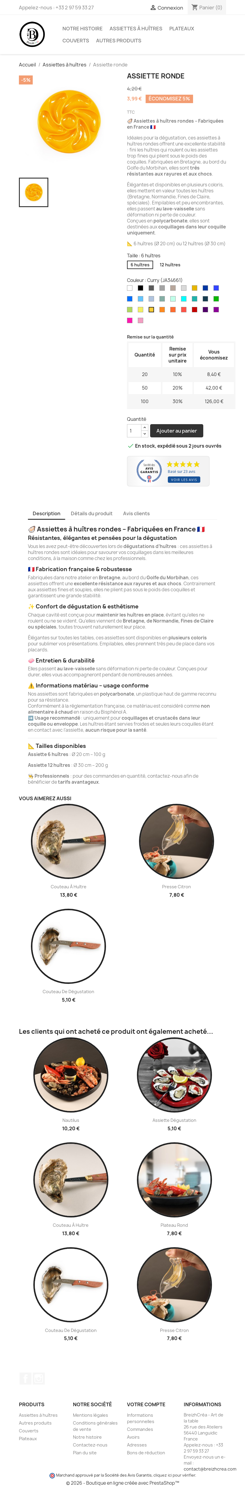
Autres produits (118, 40)
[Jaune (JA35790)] (142, 311)
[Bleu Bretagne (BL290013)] (131, 300)
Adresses (137, 1445)
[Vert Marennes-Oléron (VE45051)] (163, 300)
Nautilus (70, 1120)
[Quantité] (134, 430)
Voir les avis (184, 479)
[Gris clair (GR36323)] (163, 289)
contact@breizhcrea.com (210, 1469)
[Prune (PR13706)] (217, 311)
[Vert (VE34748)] (217, 300)
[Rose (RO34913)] (142, 322)
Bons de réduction (146, 1453)
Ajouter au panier (176, 430)
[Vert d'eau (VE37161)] (174, 300)
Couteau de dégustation (68, 991)
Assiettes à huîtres (136, 28)
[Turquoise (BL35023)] (185, 300)
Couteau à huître (68, 886)
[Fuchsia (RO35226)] (131, 322)
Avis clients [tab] (136, 513)
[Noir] (142, 289)
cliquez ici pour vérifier (174, 1475)
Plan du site (85, 1453)
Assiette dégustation (174, 1120)
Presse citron (176, 886)
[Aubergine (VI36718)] (206, 311)
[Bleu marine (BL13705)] (206, 289)
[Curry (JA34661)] (152, 311)
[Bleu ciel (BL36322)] (142, 300)
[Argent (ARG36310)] (185, 289)
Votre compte (146, 1404)
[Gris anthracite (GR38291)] (152, 289)
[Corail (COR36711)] (174, 311)
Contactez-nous (90, 1445)
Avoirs (133, 1437)
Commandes (140, 1429)
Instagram (39, 1379)
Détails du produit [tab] (92, 513)
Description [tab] (46, 513)
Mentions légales (90, 1415)
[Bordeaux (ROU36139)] (196, 311)
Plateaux (181, 28)
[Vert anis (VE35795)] (131, 311)
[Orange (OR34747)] (163, 311)
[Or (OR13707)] (196, 289)
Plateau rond (174, 1225)
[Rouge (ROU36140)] (185, 311)
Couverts (75, 40)
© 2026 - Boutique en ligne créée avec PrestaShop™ (122, 1483)
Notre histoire (82, 28)
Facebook (26, 1379)
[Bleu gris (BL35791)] (152, 300)
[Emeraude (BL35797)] (196, 300)
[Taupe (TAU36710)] (174, 289)
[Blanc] (131, 289)
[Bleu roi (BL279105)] (217, 289)
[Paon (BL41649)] (206, 300)
